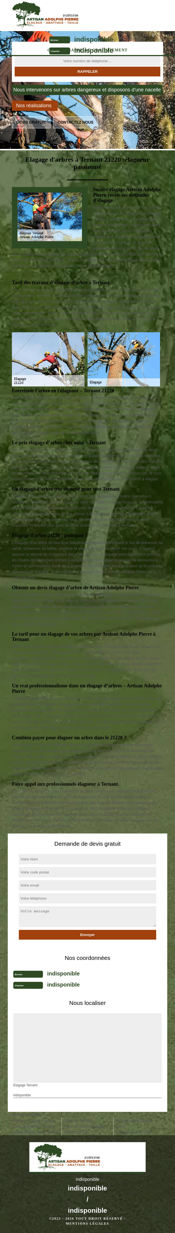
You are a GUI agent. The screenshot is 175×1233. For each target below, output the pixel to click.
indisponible (93, 39)
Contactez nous (76, 122)
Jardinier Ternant (78, 1120)
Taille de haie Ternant (133, 1132)
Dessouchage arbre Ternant (36, 1132)
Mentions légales (87, 1223)
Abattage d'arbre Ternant (33, 1120)
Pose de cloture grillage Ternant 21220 (84, 1129)
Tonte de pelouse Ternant (33, 1126)
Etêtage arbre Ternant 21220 (134, 1123)
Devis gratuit (31, 122)
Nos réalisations (34, 105)
